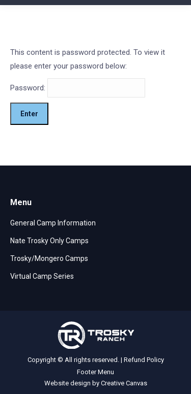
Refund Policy (144, 360)
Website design (67, 383)
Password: (77, 87)
